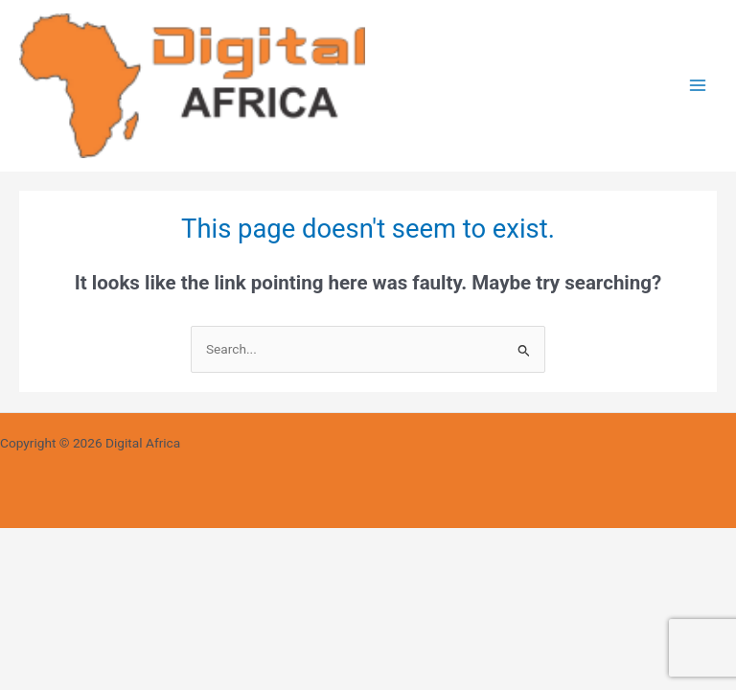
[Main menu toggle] (698, 85)
